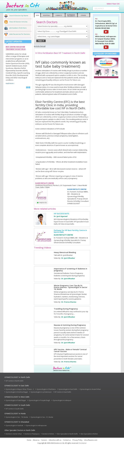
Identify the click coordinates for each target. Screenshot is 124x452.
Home (29, 440)
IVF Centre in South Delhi (15, 409)
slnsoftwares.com (90, 440)
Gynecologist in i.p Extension (41, 392)
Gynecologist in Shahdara (46, 389)
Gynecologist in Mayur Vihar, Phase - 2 (20, 389)
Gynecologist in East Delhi (67, 389)
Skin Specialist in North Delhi (67, 434)
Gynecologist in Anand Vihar (90, 389)
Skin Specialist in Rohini (89, 434)
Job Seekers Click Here (18, 28)
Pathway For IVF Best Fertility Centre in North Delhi (70, 231)
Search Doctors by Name (18, 15)
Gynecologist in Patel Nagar (16, 400)
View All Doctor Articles (18, 22)
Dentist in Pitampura (32, 434)
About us (36, 440)
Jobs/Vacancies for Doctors (19, 34)
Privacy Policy (77, 440)
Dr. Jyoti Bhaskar (68, 258)
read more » (10, 83)
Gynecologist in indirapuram (36, 425)
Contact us (67, 440)
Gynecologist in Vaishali (14, 425)
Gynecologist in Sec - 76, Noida (17, 417)
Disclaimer (83, 443)
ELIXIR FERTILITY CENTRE (76, 189)
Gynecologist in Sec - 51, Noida (42, 417)
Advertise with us (55, 440)
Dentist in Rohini (48, 434)
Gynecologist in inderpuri (62, 400)
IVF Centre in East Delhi (62, 392)
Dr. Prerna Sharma (68, 302)
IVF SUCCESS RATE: (61, 213)
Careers (44, 440)
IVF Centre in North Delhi (14, 381)
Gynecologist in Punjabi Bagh (39, 400)
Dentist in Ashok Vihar (14, 434)
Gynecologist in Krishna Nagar (17, 392)
